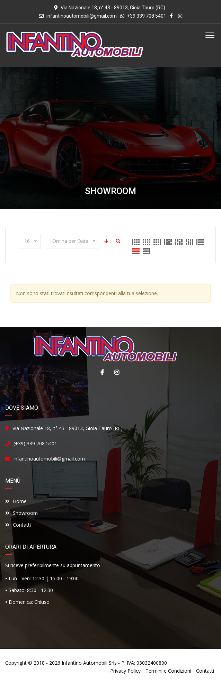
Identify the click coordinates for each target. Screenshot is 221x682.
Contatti (18, 524)
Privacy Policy (125, 670)
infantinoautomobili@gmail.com (81, 16)
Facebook (100, 372)
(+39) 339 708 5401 (35, 443)
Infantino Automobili (84, 663)
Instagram (115, 372)
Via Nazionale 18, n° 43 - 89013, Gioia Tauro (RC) (67, 428)
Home (16, 501)
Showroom (21, 513)
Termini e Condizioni (168, 670)
